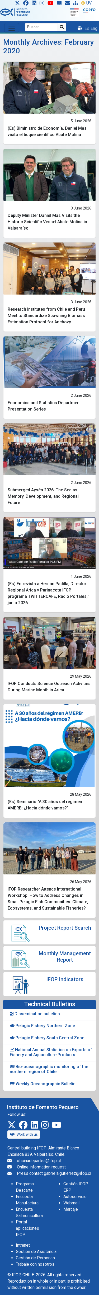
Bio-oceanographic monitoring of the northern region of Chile (49, 1069)
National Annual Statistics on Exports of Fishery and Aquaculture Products (51, 1052)
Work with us (24, 1134)
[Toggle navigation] (11, 27)
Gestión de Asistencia (36, 1251)
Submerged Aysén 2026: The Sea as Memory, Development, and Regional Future (43, 496)
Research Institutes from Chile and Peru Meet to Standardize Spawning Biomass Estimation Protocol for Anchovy (46, 315)
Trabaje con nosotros (35, 1264)
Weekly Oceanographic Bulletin (43, 1083)
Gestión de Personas (35, 1257)
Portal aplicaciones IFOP (27, 1228)
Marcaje (70, 1209)
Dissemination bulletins (35, 1013)
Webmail (71, 1202)
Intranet (23, 1245)
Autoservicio (75, 1196)
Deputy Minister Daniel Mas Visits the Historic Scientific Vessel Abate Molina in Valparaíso (47, 222)
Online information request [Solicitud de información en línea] (41, 1167)
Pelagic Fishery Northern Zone (42, 1025)
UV (86, 3)
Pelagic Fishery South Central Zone (47, 1037)
